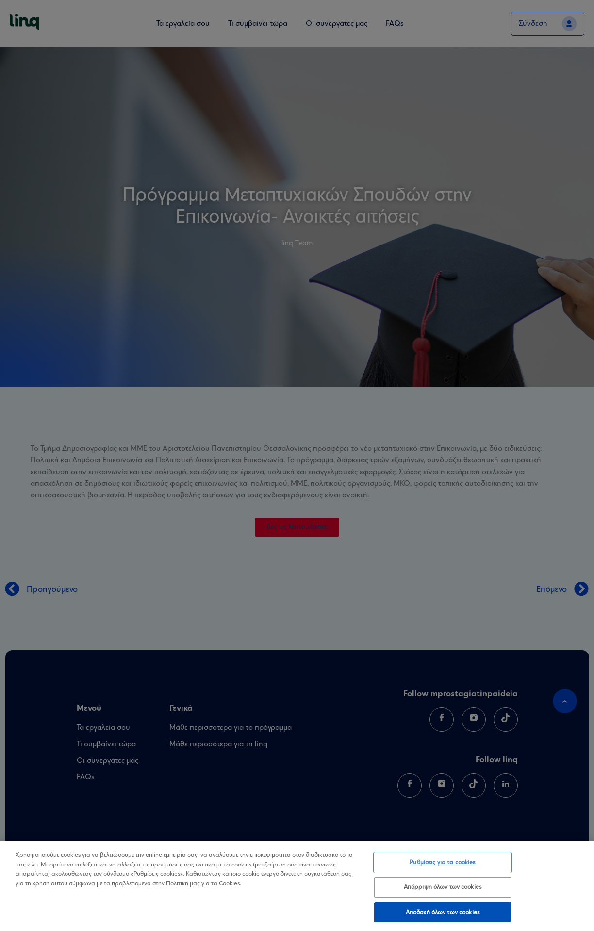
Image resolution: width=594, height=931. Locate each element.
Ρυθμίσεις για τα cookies (442, 868)
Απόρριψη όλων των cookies (442, 893)
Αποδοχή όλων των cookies (442, 918)
